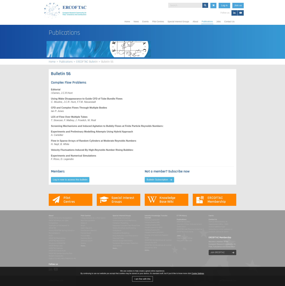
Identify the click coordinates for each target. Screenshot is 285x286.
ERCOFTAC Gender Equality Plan (60, 253)
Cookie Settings (198, 273)
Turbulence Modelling (121, 233)
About (195, 21)
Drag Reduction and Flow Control (125, 236)
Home (127, 21)
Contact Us (229, 21)
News (136, 21)
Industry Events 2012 (152, 230)
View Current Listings (184, 238)
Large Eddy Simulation (121, 218)
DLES (51, 236)
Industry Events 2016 (152, 222)
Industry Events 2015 (152, 225)
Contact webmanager (217, 227)
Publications (207, 21)
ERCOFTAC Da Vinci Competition (60, 218)
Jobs (218, 21)
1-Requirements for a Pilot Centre (93, 218)
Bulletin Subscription (157, 179)
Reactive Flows (118, 238)
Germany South (87, 241)
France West (85, 236)
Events (145, 21)
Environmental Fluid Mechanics (124, 220)
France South (86, 233)
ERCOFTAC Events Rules (57, 251)
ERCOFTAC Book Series (185, 232)
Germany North (86, 238)
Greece (83, 243)
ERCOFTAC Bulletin (87, 62)
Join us (257, 5)
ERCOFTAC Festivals (56, 248)
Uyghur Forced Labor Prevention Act (62, 258)
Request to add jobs (184, 240)
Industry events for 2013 (153, 227)
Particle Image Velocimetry (122, 241)
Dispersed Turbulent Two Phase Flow (126, 225)
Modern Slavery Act (56, 256)
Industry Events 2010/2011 (154, 232)
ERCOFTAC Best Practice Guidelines (189, 229)
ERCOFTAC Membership (57, 238)
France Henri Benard (88, 230)
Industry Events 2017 (152, 220)
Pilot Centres (158, 21)
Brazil (83, 225)
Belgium (84, 223)
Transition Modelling (120, 223)
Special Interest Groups (178, 21)
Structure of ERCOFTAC (57, 243)
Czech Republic (86, 228)
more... (83, 246)
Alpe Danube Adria (88, 220)
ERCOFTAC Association (57, 241)
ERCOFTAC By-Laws (55, 246)
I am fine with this (142, 279)
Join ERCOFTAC (218, 252)
